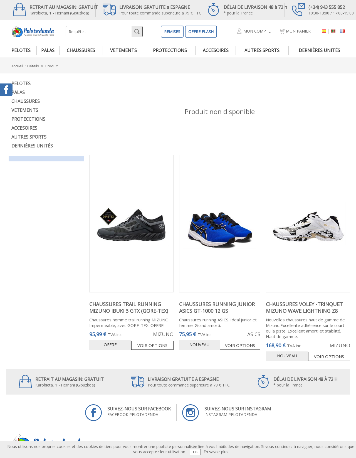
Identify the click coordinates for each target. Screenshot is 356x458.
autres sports (262, 50)
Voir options (152, 345)
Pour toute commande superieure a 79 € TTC (152, 9)
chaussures (81, 50)
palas (48, 50)
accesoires (216, 50)
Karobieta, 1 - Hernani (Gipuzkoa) (55, 9)
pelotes (21, 50)
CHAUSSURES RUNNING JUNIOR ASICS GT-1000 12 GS (217, 307)
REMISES (172, 31)
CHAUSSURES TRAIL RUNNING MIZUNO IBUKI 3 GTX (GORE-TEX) (128, 307)
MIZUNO (163, 334)
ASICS (253, 334)
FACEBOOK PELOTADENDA (128, 412)
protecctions (170, 50)
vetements (123, 50)
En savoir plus (216, 451)
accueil (17, 65)
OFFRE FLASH (201, 31)
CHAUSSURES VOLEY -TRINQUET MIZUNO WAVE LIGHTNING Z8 (304, 307)
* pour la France (247, 9)
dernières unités (319, 50)
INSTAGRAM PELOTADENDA (226, 412)
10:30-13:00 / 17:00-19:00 (323, 9)
